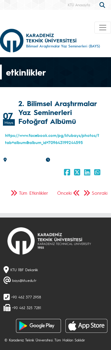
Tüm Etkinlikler (33, 193)
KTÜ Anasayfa (79, 4)
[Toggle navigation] (102, 27)
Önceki (64, 193)
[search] (103, 4)
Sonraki (99, 193)
